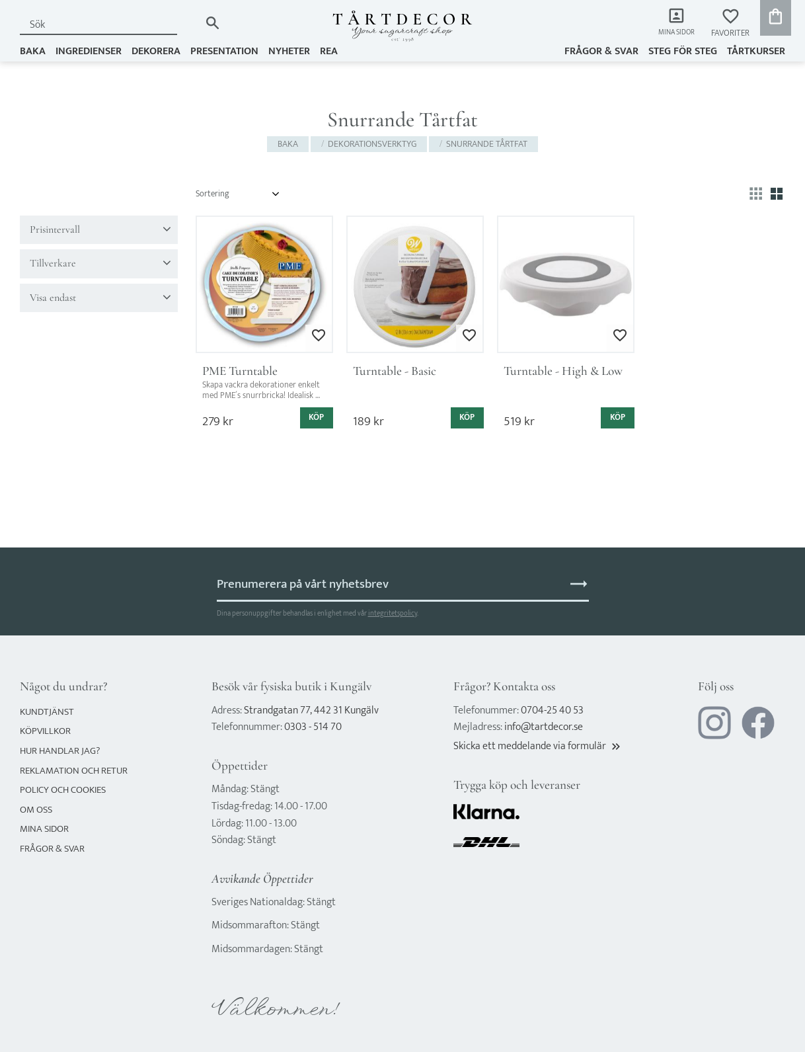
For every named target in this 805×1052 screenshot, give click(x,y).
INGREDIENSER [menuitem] (89, 50)
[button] (730, 23)
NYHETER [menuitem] (289, 50)
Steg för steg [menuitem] (682, 50)
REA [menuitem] (329, 50)
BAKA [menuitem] (33, 50)
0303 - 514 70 (313, 727)
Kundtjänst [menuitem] (47, 712)
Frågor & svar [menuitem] (601, 50)
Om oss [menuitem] (36, 809)
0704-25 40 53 (552, 710)
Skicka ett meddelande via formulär (538, 746)
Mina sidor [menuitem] (673, 33)
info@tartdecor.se (543, 727)
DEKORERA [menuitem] (156, 50)
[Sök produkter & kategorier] (110, 25)
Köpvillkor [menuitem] (45, 731)
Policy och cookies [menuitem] (63, 790)
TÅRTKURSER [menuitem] (756, 50)
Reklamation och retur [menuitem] (74, 770)
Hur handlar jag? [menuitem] (60, 751)
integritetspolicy (392, 613)
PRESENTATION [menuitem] (224, 50)
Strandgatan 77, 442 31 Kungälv (311, 710)
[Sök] (212, 23)
